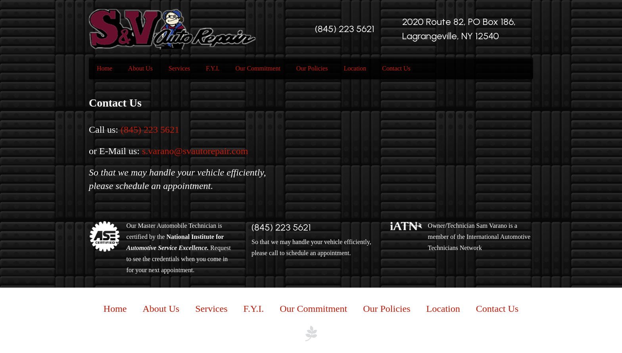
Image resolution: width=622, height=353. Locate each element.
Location (355, 68)
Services (179, 68)
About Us (140, 68)
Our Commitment (258, 68)
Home (104, 68)
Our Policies (312, 68)
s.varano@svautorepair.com (195, 151)
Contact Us (396, 68)
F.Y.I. (212, 68)
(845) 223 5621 (344, 28)
